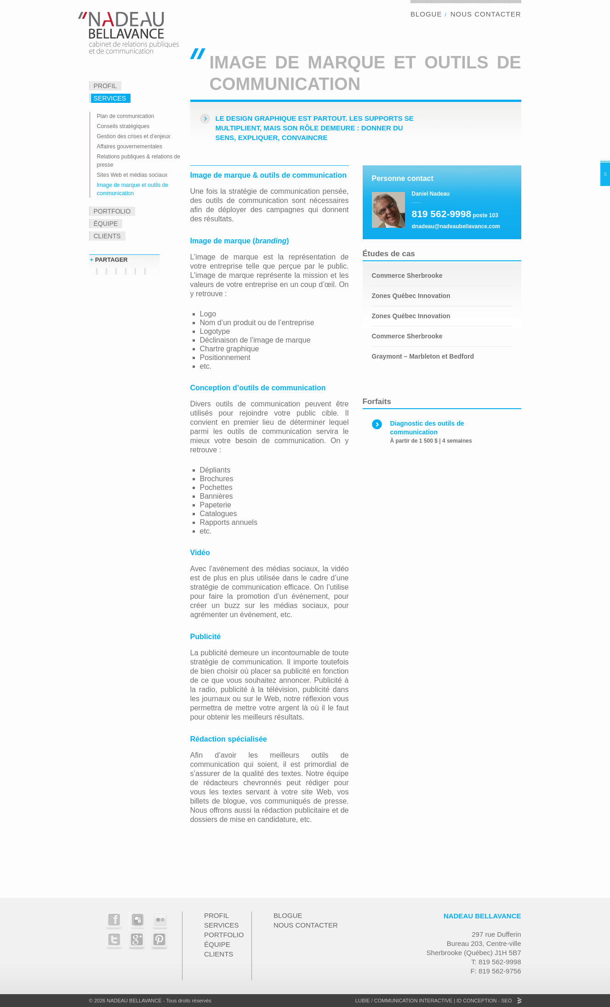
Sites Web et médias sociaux (132, 175)
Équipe (106, 223)
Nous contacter (485, 14)
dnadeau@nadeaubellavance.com (456, 226)
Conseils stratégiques (123, 126)
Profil (105, 86)
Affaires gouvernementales (130, 146)
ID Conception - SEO (483, 1000)
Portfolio (112, 211)
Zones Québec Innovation (411, 295)
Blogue (426, 14)
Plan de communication (125, 116)
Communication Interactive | (414, 1000)
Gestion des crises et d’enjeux (134, 136)
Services (110, 98)
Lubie (362, 1000)
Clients (107, 236)
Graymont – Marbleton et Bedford (423, 356)
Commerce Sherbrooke (407, 275)
